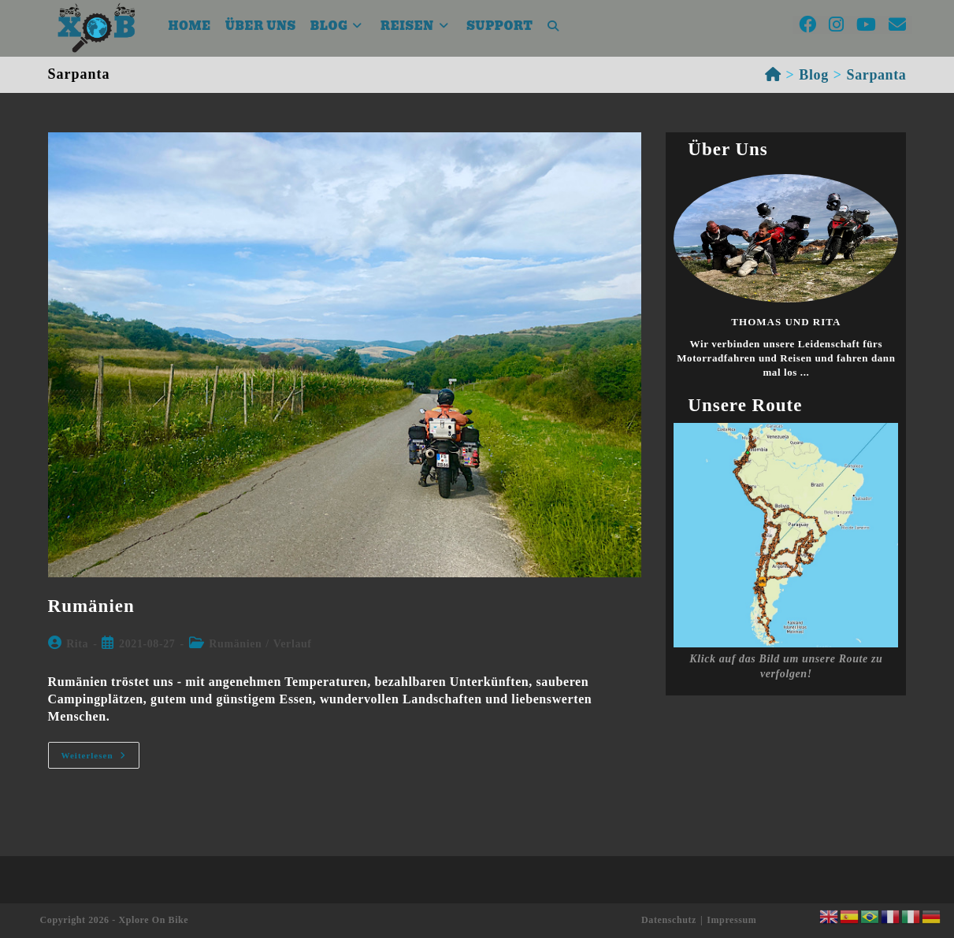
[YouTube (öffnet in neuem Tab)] (866, 25)
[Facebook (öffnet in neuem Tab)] (807, 25)
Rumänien (91, 606)
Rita (77, 644)
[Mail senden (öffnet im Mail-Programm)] (897, 25)
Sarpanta (877, 75)
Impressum (731, 919)
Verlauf (292, 644)
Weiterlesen (100, 755)
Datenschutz (668, 919)
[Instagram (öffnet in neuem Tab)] (836, 25)
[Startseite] (773, 75)
